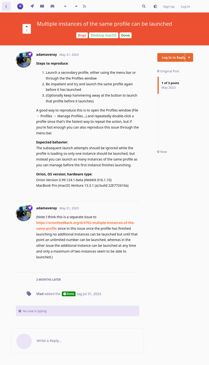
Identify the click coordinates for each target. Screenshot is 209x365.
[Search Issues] (143, 6)
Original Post (168, 71)
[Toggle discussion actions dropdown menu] (189, 57)
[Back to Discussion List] (6, 6)
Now (162, 151)
